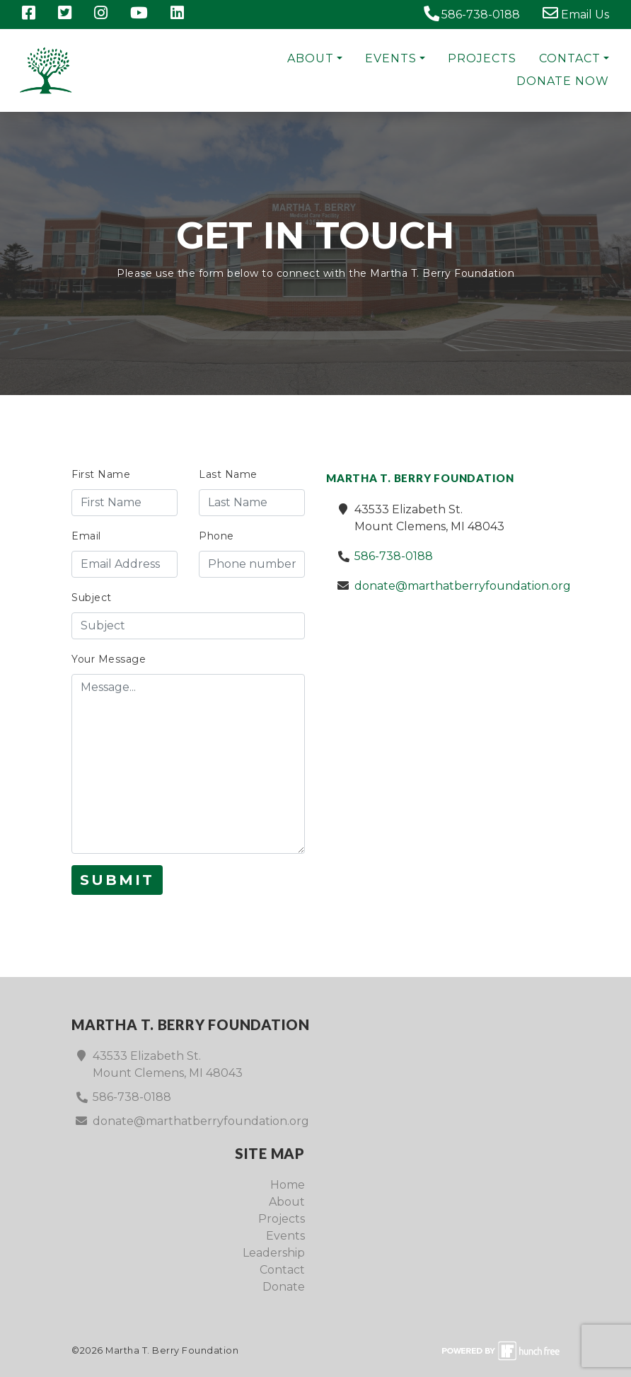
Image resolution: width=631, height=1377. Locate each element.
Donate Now (562, 81)
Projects (482, 58)
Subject (91, 597)
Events (391, 58)
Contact (570, 58)
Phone (216, 536)
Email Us (576, 13)
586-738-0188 (471, 13)
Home (287, 1185)
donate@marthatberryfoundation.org (462, 586)
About (310, 58)
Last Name (228, 474)
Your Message (108, 659)
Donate (283, 1286)
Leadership (274, 1252)
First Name (100, 474)
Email (86, 536)
